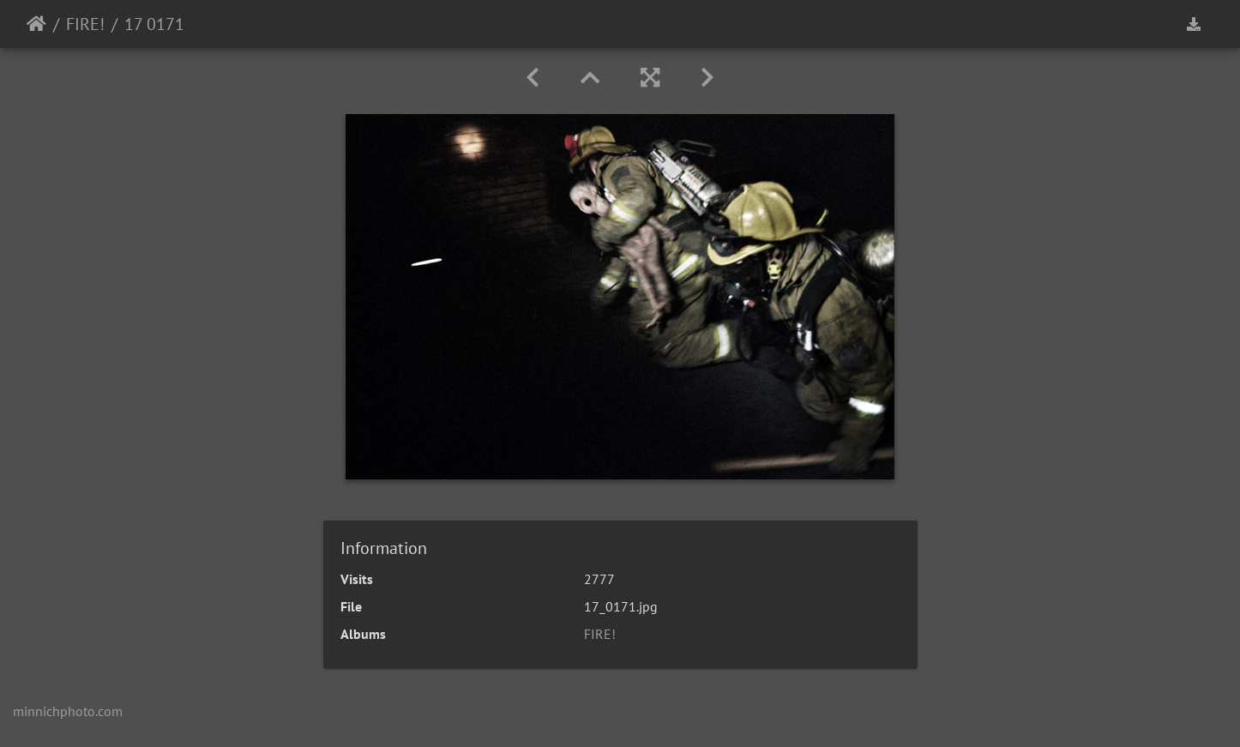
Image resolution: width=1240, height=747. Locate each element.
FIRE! (85, 24)
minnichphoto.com (68, 711)
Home (36, 24)
